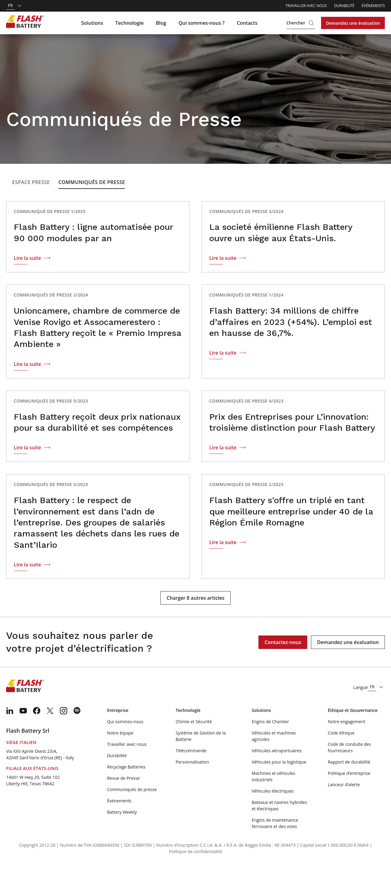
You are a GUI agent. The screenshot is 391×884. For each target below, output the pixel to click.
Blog (161, 23)
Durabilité (344, 5)
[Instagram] (63, 727)
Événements (373, 5)
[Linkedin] (9, 727)
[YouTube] (23, 727)
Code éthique (341, 750)
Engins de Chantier (270, 739)
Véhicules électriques (273, 808)
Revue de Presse (123, 795)
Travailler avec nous (306, 5)
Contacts (247, 23)
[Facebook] (36, 727)
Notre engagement (346, 739)
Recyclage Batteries (126, 784)
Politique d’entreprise (349, 790)
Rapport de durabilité (349, 779)
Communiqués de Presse (91, 199)
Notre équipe (120, 750)
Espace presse (31, 199)
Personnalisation (192, 779)
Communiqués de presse (132, 806)
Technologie (129, 23)
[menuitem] (9, 727)
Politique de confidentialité (195, 868)
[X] (50, 727)
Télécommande (191, 768)
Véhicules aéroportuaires (276, 768)
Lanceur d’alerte (344, 802)
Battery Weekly (122, 829)
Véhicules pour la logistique (279, 779)
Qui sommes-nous (125, 739)
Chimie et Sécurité (194, 739)
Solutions (92, 23)
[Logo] (25, 23)
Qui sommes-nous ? (201, 23)
